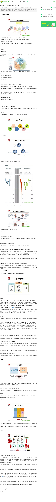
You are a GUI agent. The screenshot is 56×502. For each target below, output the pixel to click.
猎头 (24, 1)
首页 (12, 1)
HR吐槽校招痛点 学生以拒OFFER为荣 (47, 16)
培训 (13, 307)
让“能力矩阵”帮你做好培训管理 (46, 14)
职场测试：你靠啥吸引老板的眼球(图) (47, 9)
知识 (27, 1)
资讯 (16, 1)
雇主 (20, 1)
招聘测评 (4, 7)
